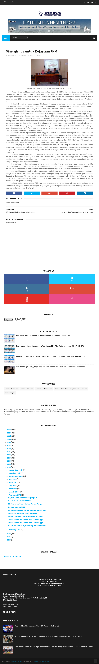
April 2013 (13, 489)
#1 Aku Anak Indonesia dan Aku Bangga (25, 516)
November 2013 (16, 470)
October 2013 (15, 473)
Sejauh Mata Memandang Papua (22, 498)
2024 (9, 433)
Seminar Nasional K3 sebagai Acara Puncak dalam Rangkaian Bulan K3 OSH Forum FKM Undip (54, 647)
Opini (57, 389)
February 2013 (15, 495)
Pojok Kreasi (75, 389)
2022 (9, 439)
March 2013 (14, 492)
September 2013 (16, 476)
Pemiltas (64, 389)
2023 (9, 436)
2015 (9, 461)
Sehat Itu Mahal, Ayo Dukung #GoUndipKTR (27, 526)
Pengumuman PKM (16, 507)
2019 (9, 449)
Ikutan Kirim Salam (12, 556)
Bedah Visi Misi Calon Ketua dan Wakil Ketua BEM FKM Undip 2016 (43, 336)
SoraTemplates (16, 661)
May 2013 (13, 486)
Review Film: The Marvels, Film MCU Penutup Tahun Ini (37, 626)
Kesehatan (48, 389)
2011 (8, 537)
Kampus (38, 389)
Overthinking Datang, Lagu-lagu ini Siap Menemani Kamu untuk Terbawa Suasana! (50, 367)
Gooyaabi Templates (41, 661)
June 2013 (13, 483)
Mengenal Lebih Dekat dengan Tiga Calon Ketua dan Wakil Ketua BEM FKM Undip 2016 (51, 356)
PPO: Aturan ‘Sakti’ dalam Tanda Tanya (25, 504)
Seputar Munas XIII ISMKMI (19, 501)
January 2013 (15, 530)
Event (23, 389)
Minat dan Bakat (35, 56)
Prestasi (84, 389)
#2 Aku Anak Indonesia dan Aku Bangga (25, 520)
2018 (9, 452)
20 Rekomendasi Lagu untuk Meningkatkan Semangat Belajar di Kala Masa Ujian (48, 636)
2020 (9, 445)
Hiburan (30, 389)
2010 (9, 540)
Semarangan (10, 393)
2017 (9, 455)
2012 (9, 534)
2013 (9, 467)
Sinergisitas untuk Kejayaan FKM (22, 513)
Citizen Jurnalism (11, 389)
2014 (9, 464)
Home (6, 38)
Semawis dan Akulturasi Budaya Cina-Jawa (27, 510)
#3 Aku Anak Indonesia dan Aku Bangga (25, 523)
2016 (9, 458)
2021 (9, 442)
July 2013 (13, 479)
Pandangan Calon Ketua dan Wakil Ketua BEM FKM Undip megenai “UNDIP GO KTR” (50, 346)
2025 (9, 430)
